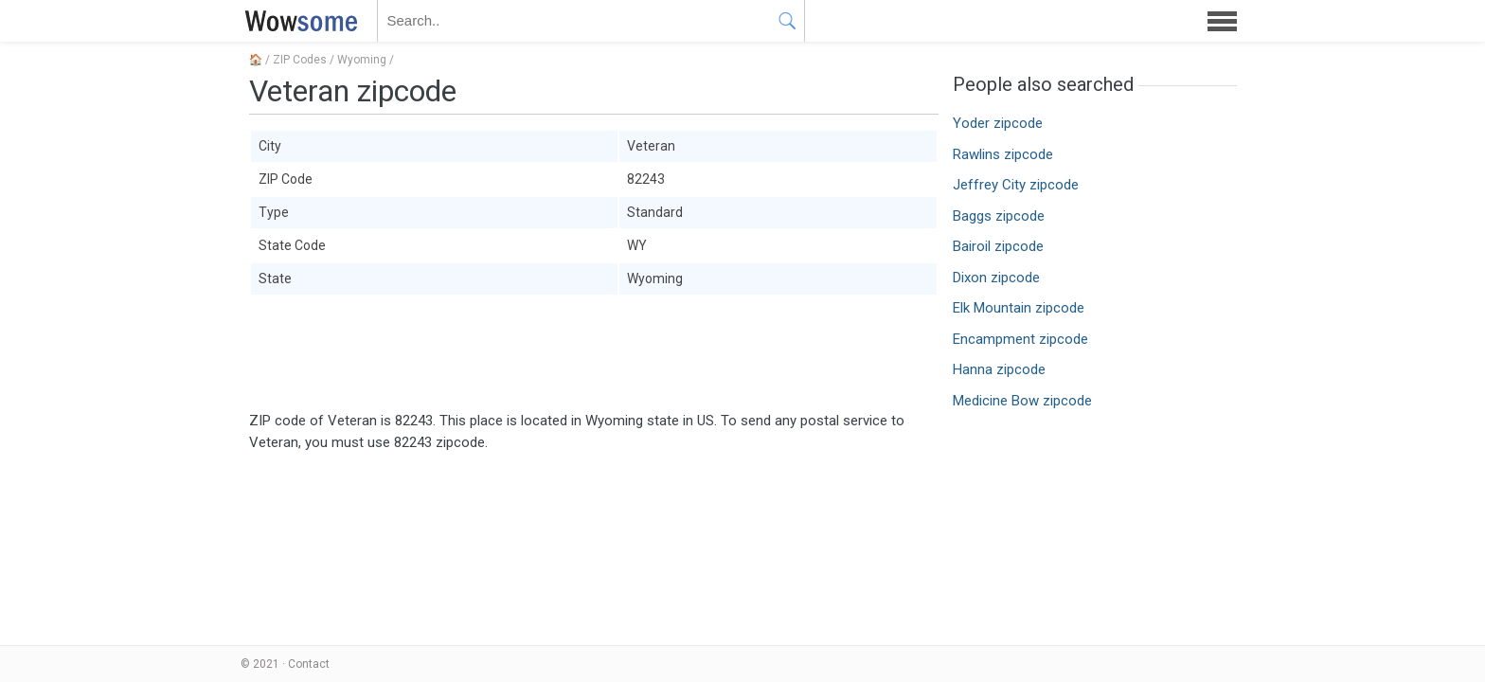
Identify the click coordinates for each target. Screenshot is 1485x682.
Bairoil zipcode (998, 246)
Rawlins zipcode (1003, 154)
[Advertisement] (594, 353)
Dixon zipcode (996, 277)
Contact (309, 664)
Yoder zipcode (998, 123)
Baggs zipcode (999, 215)
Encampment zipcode (1020, 339)
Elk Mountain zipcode (1018, 307)
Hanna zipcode (999, 369)
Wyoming (361, 59)
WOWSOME (297, 21)
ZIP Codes (300, 59)
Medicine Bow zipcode (1022, 400)
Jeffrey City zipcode (1016, 184)
